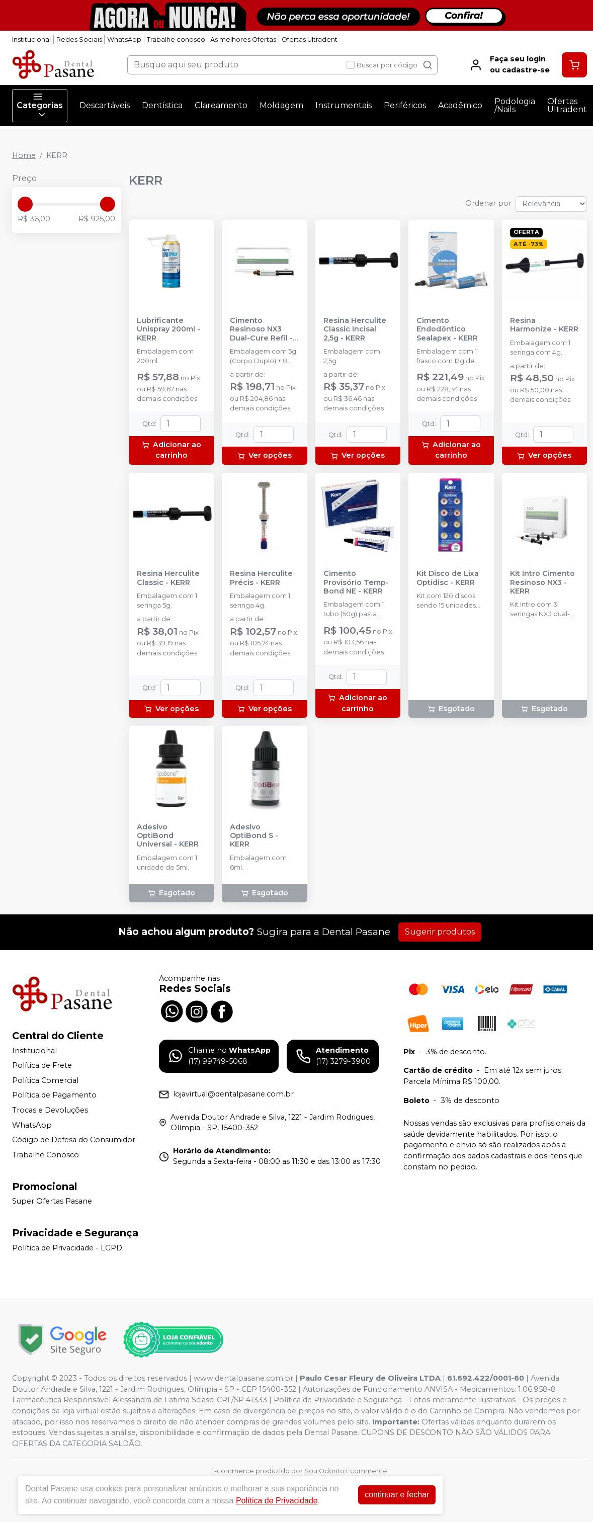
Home (24, 155)
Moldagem (281, 105)
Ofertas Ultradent (309, 39)
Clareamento (221, 105)
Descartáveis (104, 105)
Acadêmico (460, 105)
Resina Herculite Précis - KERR (261, 577)
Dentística (162, 105)
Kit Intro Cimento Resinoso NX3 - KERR (542, 582)
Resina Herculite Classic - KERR (168, 577)
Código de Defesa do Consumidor (73, 1139)
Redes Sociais (79, 39)
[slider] (25, 204)
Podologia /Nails (514, 105)
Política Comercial (45, 1080)
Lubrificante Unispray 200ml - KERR (168, 329)
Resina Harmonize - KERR (544, 324)
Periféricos (405, 105)
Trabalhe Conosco (45, 1154)
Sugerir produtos (440, 932)
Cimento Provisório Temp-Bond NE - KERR (356, 582)
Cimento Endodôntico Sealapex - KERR (447, 329)
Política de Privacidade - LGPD (67, 1247)
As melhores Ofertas (243, 39)
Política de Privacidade (277, 1500)
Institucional (31, 39)
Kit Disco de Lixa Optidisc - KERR (447, 577)
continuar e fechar (397, 1494)
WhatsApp (124, 39)
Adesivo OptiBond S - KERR (254, 836)
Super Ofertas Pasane (52, 1201)
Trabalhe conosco (176, 39)
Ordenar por (488, 203)
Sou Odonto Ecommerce (345, 1471)
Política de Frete (42, 1065)
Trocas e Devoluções (50, 1110)
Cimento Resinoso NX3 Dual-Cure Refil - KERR (261, 329)
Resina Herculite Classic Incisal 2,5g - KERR (354, 329)
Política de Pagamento (54, 1095)
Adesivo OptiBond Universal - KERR (168, 836)
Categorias (40, 106)
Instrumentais (343, 105)
